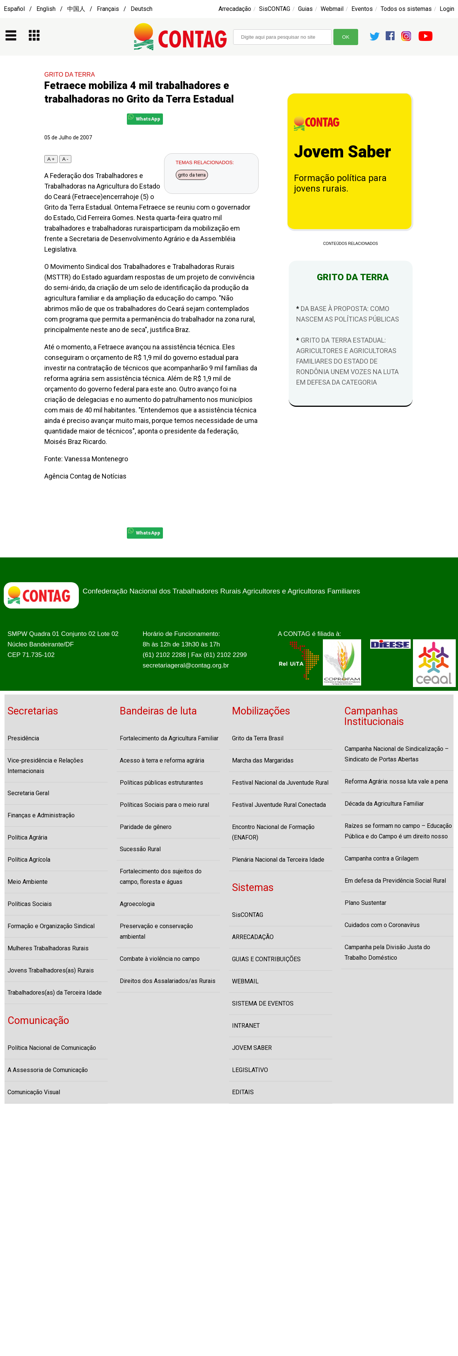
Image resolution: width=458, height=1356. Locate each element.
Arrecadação (234, 8)
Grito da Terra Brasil (257, 738)
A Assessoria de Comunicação (48, 1070)
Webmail (332, 8)
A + (51, 159)
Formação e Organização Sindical (51, 926)
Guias (305, 8)
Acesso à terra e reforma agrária (162, 760)
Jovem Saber (342, 152)
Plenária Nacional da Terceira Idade (278, 859)
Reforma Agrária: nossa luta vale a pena (396, 781)
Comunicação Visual (34, 1092)
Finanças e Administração (41, 815)
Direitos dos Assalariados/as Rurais (167, 981)
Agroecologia (137, 904)
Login (447, 8)
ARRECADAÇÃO (253, 937)
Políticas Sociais (30, 904)
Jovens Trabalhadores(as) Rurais (51, 970)
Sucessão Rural (140, 849)
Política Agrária (27, 837)
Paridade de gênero (146, 827)
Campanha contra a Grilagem (382, 858)
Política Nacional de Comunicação (52, 1047)
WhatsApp (144, 118)
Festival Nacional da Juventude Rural (280, 782)
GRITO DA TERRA (69, 74)
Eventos (362, 8)
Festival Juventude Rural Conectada (279, 804)
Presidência (23, 738)
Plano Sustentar (365, 902)
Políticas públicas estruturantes (161, 782)
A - (65, 159)
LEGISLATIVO (250, 1070)
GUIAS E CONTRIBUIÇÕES (266, 959)
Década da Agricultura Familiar (384, 803)
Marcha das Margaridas (263, 760)
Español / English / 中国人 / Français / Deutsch (78, 8)
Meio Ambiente (28, 881)
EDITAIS (243, 1092)
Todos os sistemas (406, 8)
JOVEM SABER (252, 1047)
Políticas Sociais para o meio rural (164, 804)
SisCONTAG (274, 8)
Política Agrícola (29, 859)
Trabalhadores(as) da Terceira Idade (55, 992)
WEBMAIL (245, 981)
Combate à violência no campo (160, 958)
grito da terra (192, 175)
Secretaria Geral (28, 793)
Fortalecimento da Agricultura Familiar (169, 738)
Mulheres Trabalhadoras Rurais (48, 948)
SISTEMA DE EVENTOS (263, 1003)
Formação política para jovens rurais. (340, 183)
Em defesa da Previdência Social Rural (395, 880)
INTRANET (246, 1025)
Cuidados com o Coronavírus (382, 925)
